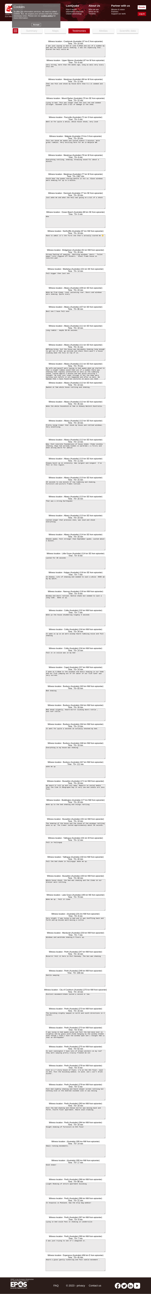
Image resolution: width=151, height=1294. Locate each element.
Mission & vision (118, 9)
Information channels (75, 12)
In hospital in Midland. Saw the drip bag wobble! (75, 1208)
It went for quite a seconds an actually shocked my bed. (75, 733)
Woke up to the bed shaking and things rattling (75, 809)
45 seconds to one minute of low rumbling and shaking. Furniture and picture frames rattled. (75, 487)
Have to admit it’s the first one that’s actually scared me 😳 (75, 240)
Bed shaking (75, 696)
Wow (75, 221)
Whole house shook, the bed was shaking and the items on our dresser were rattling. (75, 885)
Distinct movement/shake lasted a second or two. (75, 999)
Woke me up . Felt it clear (75, 904)
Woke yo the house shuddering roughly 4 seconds (75, 620)
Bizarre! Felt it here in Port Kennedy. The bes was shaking (75, 961)
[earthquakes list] (15, 30)
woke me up (75, 771)
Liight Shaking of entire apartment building (75, 1189)
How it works (71, 9)
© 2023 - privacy (75, 1285)
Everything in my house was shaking (75, 752)
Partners (114, 12)
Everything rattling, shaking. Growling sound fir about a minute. (75, 164)
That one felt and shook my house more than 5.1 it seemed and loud (75, 89)
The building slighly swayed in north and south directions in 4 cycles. (75, 1018)
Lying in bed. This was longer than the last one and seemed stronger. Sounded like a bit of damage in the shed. (75, 108)
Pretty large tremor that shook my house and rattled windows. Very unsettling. (75, 430)
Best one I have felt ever (75, 316)
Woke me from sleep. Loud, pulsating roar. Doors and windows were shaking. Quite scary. (75, 297)
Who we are (94, 9)
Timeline (92, 14)
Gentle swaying (75, 980)
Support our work (118, 14)
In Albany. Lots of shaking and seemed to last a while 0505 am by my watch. (75, 582)
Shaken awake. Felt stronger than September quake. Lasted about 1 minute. (75, 544)
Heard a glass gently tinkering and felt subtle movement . (75, 1265)
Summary (31, 30)
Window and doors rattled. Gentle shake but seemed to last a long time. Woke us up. (75, 601)
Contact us (95, 1285)
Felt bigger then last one (75, 278)
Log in (142, 14)
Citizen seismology (74, 14)
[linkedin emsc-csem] (130, 1285)
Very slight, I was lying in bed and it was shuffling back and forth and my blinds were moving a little (75, 923)
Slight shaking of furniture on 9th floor (75, 1132)
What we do (94, 12)
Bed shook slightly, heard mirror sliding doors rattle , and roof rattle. (75, 714)
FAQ (56, 1285)
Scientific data (128, 30)
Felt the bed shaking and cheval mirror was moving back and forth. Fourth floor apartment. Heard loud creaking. (75, 1113)
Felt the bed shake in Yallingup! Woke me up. (75, 866)
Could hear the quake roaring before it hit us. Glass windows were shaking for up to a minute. (75, 183)
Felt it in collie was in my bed (75, 658)
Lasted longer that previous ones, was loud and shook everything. (75, 525)
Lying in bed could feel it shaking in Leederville (75, 1227)
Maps (55, 30)
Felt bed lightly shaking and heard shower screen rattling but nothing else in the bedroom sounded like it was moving (75, 1094)
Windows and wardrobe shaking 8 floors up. (75, 942)
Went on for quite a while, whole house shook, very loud (75, 127)
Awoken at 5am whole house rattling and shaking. (75, 392)
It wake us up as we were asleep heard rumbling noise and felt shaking (75, 639)
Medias (103, 30)
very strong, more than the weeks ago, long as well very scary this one (75, 70)
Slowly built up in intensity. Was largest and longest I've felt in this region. (75, 468)
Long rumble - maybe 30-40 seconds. (75, 335)
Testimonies (79, 30)
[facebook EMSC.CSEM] (118, 1285)
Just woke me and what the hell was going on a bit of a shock (75, 202)
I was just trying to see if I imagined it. (75, 1246)
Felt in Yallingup (75, 847)
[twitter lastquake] (124, 1285)
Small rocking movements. (75, 1151)
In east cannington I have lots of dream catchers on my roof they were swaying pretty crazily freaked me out (75, 1056)
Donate (142, 7)
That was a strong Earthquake (75, 506)
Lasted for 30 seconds (75, 563)
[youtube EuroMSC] (137, 1285)
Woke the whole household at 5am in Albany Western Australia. (75, 411)
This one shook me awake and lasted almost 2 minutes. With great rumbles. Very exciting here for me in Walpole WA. (75, 145)
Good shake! (75, 1170)
